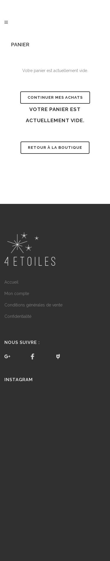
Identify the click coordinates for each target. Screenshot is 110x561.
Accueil (11, 282)
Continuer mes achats (55, 97)
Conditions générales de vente (33, 305)
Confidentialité (17, 316)
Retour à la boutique (55, 147)
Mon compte (16, 293)
